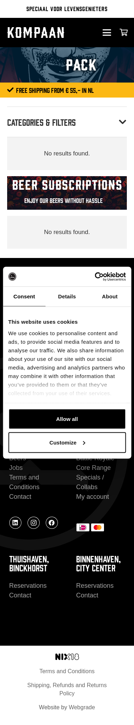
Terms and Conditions (67, 671)
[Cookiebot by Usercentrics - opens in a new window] (95, 276)
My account (92, 496)
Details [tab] (67, 296)
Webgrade (82, 707)
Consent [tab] (24, 296)
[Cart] (124, 32)
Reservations (28, 585)
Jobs (16, 467)
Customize (67, 442)
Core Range (93, 467)
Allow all (67, 419)
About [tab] (110, 296)
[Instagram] (34, 523)
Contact (20, 496)
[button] (107, 32)
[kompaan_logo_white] (42, 32)
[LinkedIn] (15, 523)
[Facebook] (52, 523)
